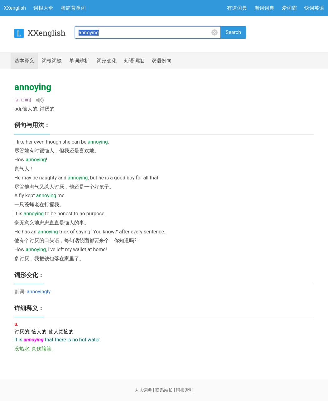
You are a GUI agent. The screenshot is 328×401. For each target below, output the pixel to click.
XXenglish (15, 8)
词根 (52, 61)
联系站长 (164, 390)
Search (233, 32)
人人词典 (143, 390)
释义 (24, 61)
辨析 (79, 61)
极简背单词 (73, 8)
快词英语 (314, 8)
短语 (134, 61)
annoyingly (39, 292)
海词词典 (264, 8)
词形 (107, 61)
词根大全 (43, 8)
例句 (161, 61)
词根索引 (184, 390)
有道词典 (237, 8)
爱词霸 (289, 8)
